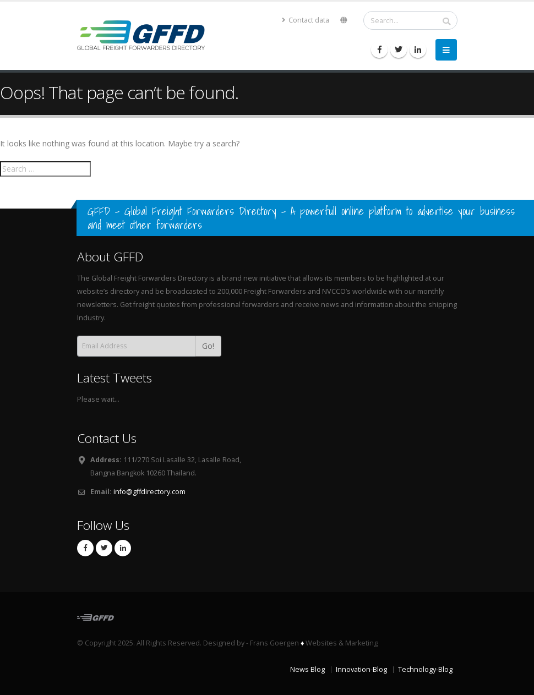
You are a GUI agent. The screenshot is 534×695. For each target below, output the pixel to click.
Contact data (305, 20)
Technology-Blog (425, 669)
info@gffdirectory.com (149, 491)
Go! (208, 346)
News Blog (307, 669)
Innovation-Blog (361, 669)
